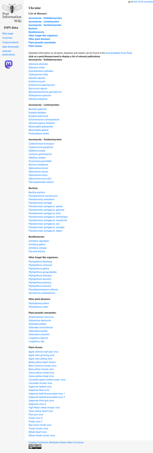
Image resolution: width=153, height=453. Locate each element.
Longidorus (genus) (38, 338)
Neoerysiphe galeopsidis (41, 126)
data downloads (10, 46)
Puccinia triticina (37, 251)
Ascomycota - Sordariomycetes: (45, 139)
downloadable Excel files (118, 53)
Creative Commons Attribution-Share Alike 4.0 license (56, 445)
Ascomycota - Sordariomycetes (45, 25)
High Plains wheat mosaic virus (44, 407)
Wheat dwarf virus (38, 432)
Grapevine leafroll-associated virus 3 (47, 397)
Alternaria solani (37, 67)
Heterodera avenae (38, 331)
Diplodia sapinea (37, 78)
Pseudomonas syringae (40, 202)
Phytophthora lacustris (40, 279)
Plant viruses (35, 46)
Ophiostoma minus (38, 175)
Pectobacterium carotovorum (43, 196)
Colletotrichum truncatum (41, 143)
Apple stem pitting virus (40, 358)
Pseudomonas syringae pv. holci (45, 213)
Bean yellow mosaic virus (41, 369)
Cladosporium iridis (38, 74)
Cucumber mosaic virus (40, 383)
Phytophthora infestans (40, 275)
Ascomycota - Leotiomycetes (44, 21)
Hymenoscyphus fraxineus (42, 123)
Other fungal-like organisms (43, 35)
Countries (7, 37)
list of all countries (143, 1)
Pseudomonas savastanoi (42, 199)
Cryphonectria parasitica (41, 147)
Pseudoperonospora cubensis (43, 289)
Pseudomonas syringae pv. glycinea (46, 209)
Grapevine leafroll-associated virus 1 (47, 393)
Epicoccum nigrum (38, 88)
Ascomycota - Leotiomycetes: (44, 105)
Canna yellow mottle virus (41, 372)
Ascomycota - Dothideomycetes (45, 18)
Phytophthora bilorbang (40, 261)
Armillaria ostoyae (38, 248)
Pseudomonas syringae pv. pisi (44, 223)
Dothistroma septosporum (42, 85)
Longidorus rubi (36, 341)
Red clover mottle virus (40, 425)
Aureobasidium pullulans (41, 71)
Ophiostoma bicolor (38, 168)
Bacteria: (33, 188)
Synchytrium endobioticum (42, 293)
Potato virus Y (36, 421)
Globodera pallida (37, 324)
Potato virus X (36, 418)
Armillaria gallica (37, 244)
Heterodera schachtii (39, 334)
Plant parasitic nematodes (42, 42)
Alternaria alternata (38, 64)
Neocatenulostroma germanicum (45, 92)
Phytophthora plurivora (40, 282)
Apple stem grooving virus (42, 355)
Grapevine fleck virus (39, 390)
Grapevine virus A (37, 404)
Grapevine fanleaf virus (40, 386)
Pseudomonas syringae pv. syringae (47, 227)
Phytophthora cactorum (40, 265)
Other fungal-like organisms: (44, 257)
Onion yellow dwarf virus (41, 411)
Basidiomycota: (37, 236)
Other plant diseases (39, 39)
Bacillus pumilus (37, 192)
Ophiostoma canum (38, 171)
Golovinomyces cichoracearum (44, 119)
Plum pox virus (36, 414)
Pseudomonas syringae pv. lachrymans (48, 216)
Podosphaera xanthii (39, 133)
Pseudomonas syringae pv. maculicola (48, 220)
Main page (7, 33)
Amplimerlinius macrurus (41, 317)
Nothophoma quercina (40, 95)
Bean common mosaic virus (42, 365)
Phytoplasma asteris (39, 303)
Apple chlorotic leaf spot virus (43, 351)
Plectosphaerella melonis (41, 182)
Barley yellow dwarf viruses (42, 362)
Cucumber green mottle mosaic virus (47, 379)
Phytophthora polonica (40, 286)
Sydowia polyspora (38, 99)
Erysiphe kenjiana (37, 112)
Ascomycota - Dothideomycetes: (46, 59)
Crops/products (10, 42)
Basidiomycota (36, 32)
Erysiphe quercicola (38, 116)
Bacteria (33, 28)
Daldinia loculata (37, 150)
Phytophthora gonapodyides (43, 272)
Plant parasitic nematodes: (42, 312)
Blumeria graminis (38, 109)
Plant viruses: (36, 347)
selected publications (8, 53)
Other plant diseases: (40, 299)
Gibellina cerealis (37, 157)
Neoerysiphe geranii (38, 130)
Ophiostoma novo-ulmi (40, 178)
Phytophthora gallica (39, 268)
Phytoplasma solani (38, 306)
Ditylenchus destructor (40, 320)
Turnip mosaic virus (38, 428)
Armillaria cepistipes (39, 241)
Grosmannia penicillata (40, 161)
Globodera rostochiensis (41, 327)
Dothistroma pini (37, 81)
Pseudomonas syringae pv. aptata (45, 206)
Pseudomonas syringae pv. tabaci (45, 230)
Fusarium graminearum (40, 154)
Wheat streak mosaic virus (42, 435)
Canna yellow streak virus (41, 376)
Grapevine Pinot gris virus (41, 400)
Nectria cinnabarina (38, 164)
